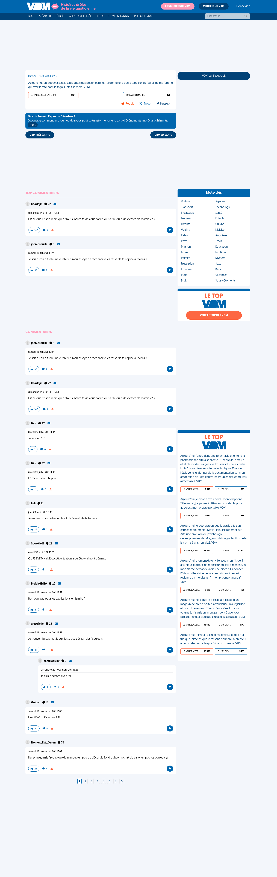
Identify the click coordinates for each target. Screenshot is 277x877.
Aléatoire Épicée (80, 16)
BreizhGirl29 (39, 583)
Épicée (61, 16)
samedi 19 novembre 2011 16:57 (45, 592)
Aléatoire (45, 16)
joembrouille (39, 244)
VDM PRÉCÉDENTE (40, 135)
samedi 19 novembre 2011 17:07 (45, 751)
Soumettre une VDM (177, 6)
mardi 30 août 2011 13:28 (41, 552)
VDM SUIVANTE (163, 135)
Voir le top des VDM (214, 315)
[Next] (122, 782)
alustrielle (37, 624)
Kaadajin (37, 204)
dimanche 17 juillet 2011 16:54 (43, 213)
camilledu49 (52, 661)
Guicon (36, 702)
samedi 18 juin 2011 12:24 (41, 253)
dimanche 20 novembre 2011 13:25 (59, 670)
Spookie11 (37, 543)
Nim (34, 423)
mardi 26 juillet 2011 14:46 (41, 472)
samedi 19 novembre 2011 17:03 (45, 711)
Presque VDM (143, 16)
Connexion (243, 6)
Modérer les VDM (213, 6)
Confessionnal (119, 16)
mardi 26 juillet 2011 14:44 (41, 432)
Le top (100, 16)
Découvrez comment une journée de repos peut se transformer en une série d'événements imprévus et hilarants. (98, 121)
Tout (31, 16)
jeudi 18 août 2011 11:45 (40, 512)
